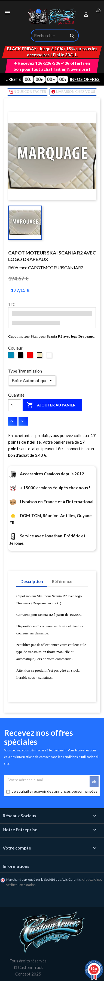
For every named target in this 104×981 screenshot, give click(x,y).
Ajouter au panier (51, 405)
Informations (16, 866)
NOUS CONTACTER (27, 92)
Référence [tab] (62, 581)
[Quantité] (14, 405)
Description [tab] (31, 581)
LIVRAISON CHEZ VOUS (73, 92)
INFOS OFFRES (85, 79)
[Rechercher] (55, 36)
